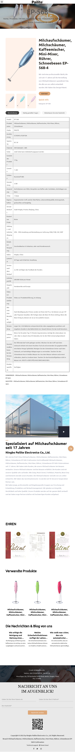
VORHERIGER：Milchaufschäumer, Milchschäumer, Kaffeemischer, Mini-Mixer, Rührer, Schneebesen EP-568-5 (36, 376)
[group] (10, 101)
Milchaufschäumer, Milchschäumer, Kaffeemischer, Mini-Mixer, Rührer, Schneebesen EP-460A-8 (16, 612)
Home (5, 18)
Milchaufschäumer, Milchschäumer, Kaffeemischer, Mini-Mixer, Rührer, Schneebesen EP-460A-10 (38, 612)
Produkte (14, 18)
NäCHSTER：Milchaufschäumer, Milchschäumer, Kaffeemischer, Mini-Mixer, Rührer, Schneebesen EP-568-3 (37, 382)
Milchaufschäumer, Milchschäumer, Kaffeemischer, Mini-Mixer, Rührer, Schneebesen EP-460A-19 (59, 612)
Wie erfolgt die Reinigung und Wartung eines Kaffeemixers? (15, 636)
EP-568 (22, 18)
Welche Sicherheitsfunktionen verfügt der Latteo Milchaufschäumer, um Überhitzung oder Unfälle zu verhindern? (37, 636)
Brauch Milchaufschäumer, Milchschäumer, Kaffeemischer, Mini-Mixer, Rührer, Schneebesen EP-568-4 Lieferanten (37, 740)
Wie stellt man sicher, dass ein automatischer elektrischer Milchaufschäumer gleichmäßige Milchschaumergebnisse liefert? (59, 636)
